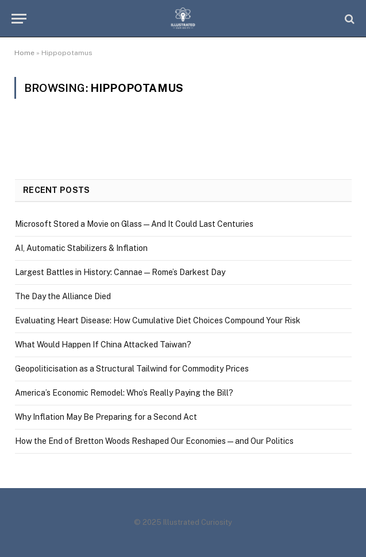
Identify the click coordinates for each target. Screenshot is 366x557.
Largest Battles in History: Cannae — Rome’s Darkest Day (120, 272)
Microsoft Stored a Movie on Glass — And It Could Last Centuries (134, 224)
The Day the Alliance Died (63, 296)
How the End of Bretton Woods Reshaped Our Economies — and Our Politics (154, 441)
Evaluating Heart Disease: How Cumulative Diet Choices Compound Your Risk (157, 320)
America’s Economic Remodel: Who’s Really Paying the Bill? (124, 392)
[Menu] (18, 19)
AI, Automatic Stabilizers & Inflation (81, 248)
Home (24, 53)
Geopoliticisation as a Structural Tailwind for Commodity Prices (132, 368)
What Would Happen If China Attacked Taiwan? (103, 344)
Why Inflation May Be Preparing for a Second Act (106, 416)
